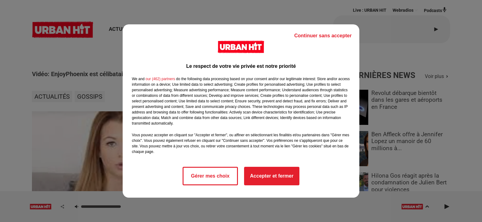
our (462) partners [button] (160, 79)
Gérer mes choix (210, 176)
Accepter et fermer (271, 176)
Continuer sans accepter (323, 35)
